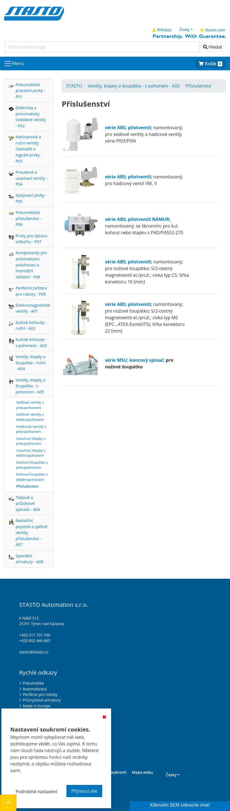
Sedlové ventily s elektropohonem (30, 417)
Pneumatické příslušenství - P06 (28, 218)
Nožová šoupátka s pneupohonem (32, 465)
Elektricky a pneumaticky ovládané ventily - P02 (31, 116)
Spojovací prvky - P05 (31, 198)
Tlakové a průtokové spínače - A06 (28, 503)
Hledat (212, 47)
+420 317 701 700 (34, 635)
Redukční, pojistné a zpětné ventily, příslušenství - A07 (32, 532)
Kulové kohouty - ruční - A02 (31, 325)
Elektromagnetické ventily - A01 (33, 308)
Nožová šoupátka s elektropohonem (32, 477)
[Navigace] (14, 63)
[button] (186, 29)
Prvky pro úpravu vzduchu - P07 (32, 238)
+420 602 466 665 (34, 640)
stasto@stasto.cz (33, 652)
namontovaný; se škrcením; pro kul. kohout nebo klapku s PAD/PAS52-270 (144, 226)
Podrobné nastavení (36, 791)
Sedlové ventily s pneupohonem (30, 405)
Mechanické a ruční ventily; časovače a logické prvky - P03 (29, 148)
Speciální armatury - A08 (29, 559)
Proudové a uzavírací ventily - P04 (32, 178)
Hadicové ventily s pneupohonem (31, 429)
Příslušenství (27, 486)
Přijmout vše (84, 791)
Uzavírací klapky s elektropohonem (31, 453)
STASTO (74, 86)
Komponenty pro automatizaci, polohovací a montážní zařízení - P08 (31, 264)
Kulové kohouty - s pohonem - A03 (31, 342)
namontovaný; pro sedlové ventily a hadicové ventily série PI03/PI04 (144, 134)
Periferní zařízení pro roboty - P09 (31, 291)
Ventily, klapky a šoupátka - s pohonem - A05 (30, 386)
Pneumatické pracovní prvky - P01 (30, 90)
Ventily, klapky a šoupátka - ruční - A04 (31, 362)
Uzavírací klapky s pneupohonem (31, 441)
